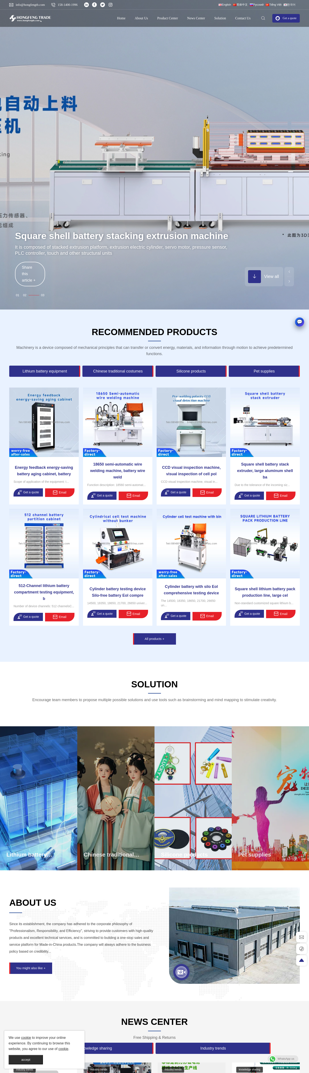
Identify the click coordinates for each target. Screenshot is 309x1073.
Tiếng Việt (273, 4)
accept (25, 1059)
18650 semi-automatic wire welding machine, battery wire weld (117, 470)
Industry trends (97, 1069)
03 (42, 295)
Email (59, 492)
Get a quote (28, 492)
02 (36, 295)
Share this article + (29, 269)
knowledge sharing (26, 1069)
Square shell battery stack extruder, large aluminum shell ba (265, 470)
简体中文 (240, 4)
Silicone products (184, 854)
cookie (26, 1037)
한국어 (289, 4)
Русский (257, 4)
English (224, 4)
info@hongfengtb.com (30, 4)
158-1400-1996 (68, 4)
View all (263, 276)
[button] (289, 272)
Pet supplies (254, 854)
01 (24, 295)
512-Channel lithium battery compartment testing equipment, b (44, 592)
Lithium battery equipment (26, 858)
